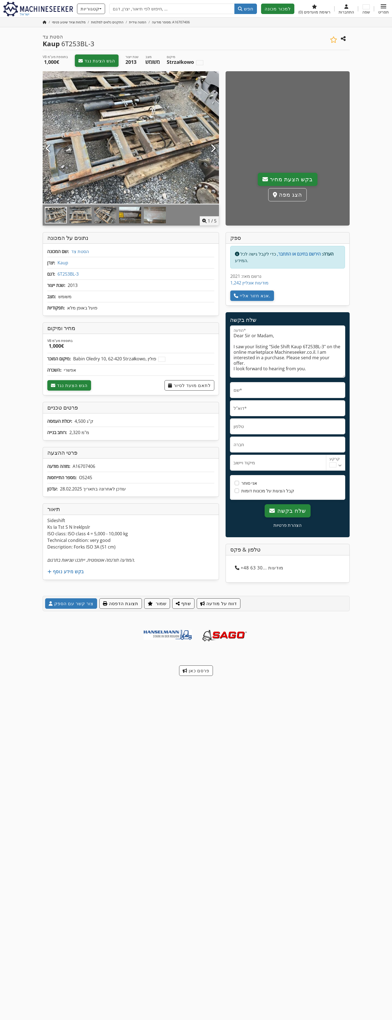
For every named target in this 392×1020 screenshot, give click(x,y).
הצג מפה (287, 194)
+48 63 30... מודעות (259, 568)
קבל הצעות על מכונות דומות (267, 491)
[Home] (69, 22)
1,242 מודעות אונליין (249, 283)
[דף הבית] (44, 22)
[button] (383, 9)
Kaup (62, 263)
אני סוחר (249, 483)
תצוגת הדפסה (120, 604)
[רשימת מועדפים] (314, 9)
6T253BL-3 (68, 274)
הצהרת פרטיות (287, 525)
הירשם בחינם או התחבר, (299, 254)
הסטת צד (80, 251)
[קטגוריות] (91, 9)
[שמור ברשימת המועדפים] (333, 39)
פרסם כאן (196, 671)
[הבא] (213, 148)
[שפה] (366, 9)
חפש (245, 9)
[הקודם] (48, 148)
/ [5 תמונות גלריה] (209, 221)
